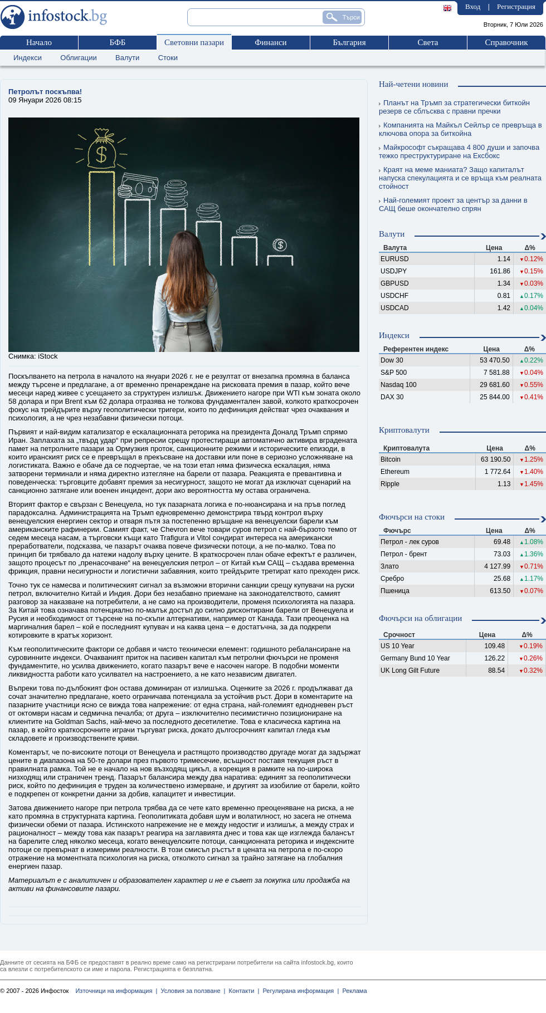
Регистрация (516, 6)
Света (427, 42)
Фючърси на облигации (420, 618)
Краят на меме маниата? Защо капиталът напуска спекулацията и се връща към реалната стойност (460, 177)
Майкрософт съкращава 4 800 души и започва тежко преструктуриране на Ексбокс (459, 151)
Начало (39, 42)
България (349, 42)
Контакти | (242, 990)
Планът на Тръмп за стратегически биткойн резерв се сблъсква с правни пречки (454, 107)
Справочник (506, 42)
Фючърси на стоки (412, 516)
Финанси (270, 42)
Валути (127, 57)
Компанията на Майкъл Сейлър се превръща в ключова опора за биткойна (460, 129)
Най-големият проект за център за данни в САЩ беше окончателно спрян (453, 204)
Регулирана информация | (299, 990)
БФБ (118, 42)
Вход (472, 6)
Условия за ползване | (191, 990)
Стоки (168, 57)
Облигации (78, 57)
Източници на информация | (116, 990)
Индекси (27, 57)
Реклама (353, 990)
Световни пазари (194, 42)
